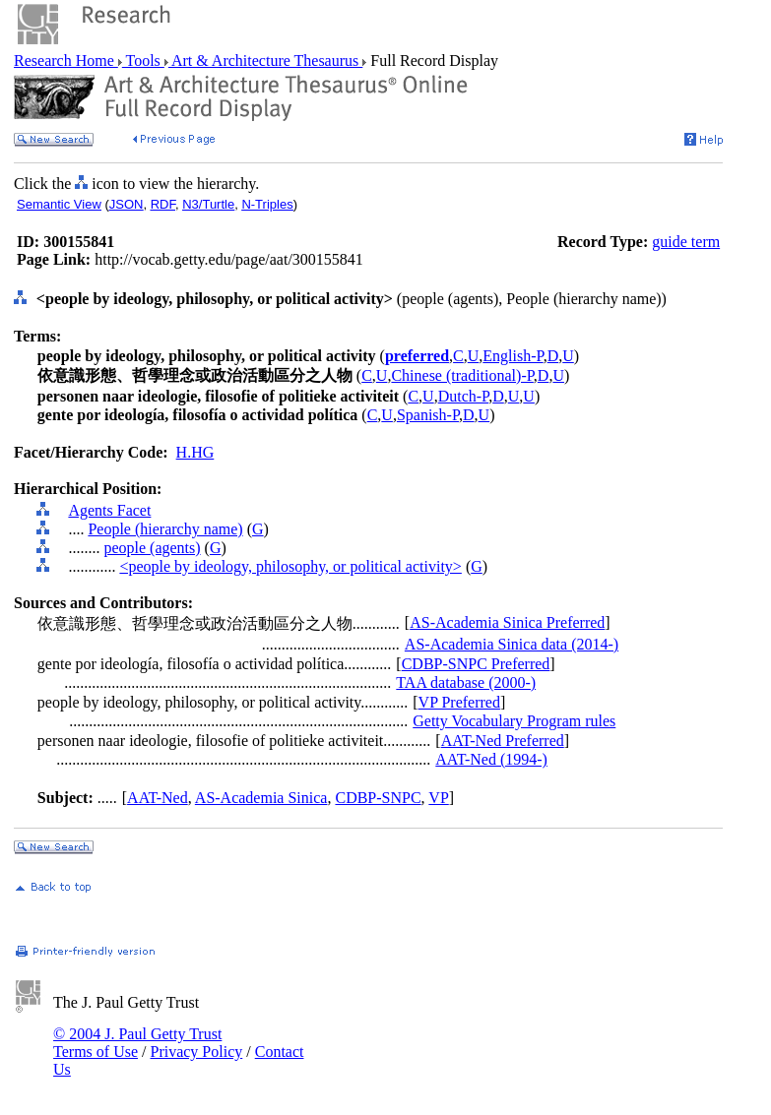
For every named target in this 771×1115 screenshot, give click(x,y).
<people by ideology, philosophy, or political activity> (290, 566)
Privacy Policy (196, 1051)
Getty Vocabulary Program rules (514, 720)
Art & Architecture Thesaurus (265, 60)
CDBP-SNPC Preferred (476, 663)
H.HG (195, 452)
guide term (686, 241)
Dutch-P (463, 396)
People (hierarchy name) (165, 529)
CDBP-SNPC (377, 797)
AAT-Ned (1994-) (491, 759)
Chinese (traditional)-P (462, 375)
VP (438, 797)
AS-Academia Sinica (261, 797)
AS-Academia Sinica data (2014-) (511, 644)
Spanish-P (428, 414)
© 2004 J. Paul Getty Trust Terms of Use (137, 1042)
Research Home (66, 60)
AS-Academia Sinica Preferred (507, 622)
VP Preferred (459, 702)
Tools (143, 60)
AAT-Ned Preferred (502, 740)
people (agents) (151, 547)
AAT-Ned (157, 797)
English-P (512, 355)
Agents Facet (109, 510)
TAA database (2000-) (466, 682)
